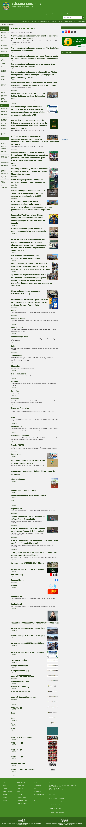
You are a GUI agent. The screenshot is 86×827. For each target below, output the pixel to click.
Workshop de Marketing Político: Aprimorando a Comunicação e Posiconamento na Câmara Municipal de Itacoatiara (29, 171)
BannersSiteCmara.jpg (20, 687)
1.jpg (13, 702)
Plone (25, 824)
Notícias (5, 797)
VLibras (70, 14)
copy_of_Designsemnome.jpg (23, 737)
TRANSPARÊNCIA (5, 139)
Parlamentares (20, 785)
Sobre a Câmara (17, 328)
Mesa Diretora (20, 791)
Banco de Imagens (18, 374)
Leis (12, 346)
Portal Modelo (24, 823)
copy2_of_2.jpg (17, 756)
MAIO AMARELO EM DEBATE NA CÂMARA (28, 496)
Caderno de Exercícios (69, 21)
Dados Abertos (37, 791)
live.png (14, 585)
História (5, 788)
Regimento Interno (21, 797)
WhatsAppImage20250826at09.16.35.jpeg (27, 652)
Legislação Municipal (22, 803)
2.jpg (13, 713)
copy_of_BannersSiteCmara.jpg (23, 697)
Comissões (19, 794)
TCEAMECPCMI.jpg (19, 660)
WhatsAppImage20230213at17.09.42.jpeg (27, 563)
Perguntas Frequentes (43, 21)
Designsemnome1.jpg (20, 671)
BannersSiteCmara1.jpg (20, 692)
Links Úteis (15, 366)
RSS (52, 21)
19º (12, 501)
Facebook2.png (17, 580)
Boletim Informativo (39, 794)
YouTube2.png (17, 575)
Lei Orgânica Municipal (22, 800)
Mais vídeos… (65, 139)
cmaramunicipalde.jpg (20, 681)
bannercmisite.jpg (18, 763)
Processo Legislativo (19, 337)
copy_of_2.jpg (16, 749)
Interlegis (38, 823)
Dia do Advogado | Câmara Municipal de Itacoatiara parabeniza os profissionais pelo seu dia (28, 182)
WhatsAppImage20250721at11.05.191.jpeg (27, 636)
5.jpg (13, 729)
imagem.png (16, 454)
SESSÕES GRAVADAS (67, 52)
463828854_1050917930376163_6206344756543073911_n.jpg (35, 623)
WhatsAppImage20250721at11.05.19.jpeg (27, 643)
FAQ (35, 797)
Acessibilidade (56, 14)
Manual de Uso (58, 21)
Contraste (76, 14)
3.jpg (13, 718)
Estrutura (5, 794)
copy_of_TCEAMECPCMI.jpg (22, 676)
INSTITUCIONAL (5, 56)
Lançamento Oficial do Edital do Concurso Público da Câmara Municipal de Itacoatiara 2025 (28, 96)
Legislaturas (20, 788)
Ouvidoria (33, 21)
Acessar (82, 14)
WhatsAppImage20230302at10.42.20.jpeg (27, 569)
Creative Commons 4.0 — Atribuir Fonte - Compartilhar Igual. (70, 824)
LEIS (2, 105)
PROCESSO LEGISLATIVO (4, 28)
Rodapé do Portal (18, 318)
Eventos (5, 800)
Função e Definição (7, 791)
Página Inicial (25, 21)
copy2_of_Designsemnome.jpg (23, 769)
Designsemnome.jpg (19, 665)
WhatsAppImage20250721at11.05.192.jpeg (27, 628)
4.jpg (13, 723)
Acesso (4, 785)
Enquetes (15, 391)
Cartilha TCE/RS (81, 21)
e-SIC (35, 788)
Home (13, 310)
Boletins (14, 382)
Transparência (16, 355)
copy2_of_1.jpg (17, 743)
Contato (64, 14)
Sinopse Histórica (18, 479)
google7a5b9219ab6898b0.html (23, 490)
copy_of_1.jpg (16, 708)
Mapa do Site (48, 14)
